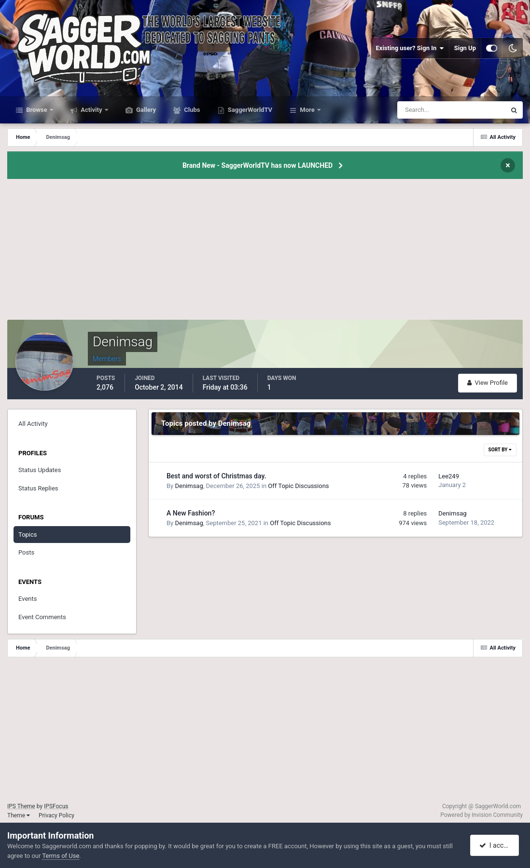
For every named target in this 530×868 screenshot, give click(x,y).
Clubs (191, 109)
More (307, 109)
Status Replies (38, 488)
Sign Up (465, 48)
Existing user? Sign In (410, 48)
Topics (27, 534)
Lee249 (448, 476)
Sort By (500, 449)
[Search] (422, 110)
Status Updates (39, 470)
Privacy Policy (56, 815)
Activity (91, 109)
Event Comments (42, 617)
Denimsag (189, 485)
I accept (495, 845)
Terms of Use (60, 855)
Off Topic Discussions (298, 485)
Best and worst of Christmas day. (216, 476)
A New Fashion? (191, 513)
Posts (26, 552)
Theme (18, 815)
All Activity (33, 423)
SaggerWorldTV (249, 109)
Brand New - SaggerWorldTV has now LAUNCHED (257, 165)
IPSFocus (56, 806)
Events (27, 598)
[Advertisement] (265, 252)
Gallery (145, 109)
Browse (37, 109)
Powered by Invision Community (481, 815)
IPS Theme (21, 806)
